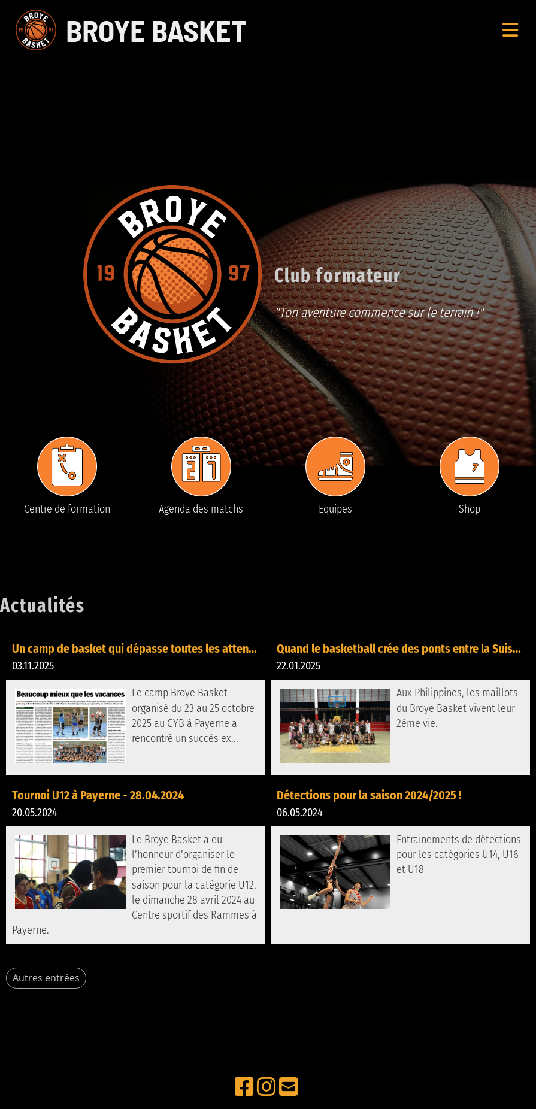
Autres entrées (46, 977)
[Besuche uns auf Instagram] (266, 1087)
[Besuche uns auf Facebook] (244, 1087)
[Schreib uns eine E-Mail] (288, 1087)
